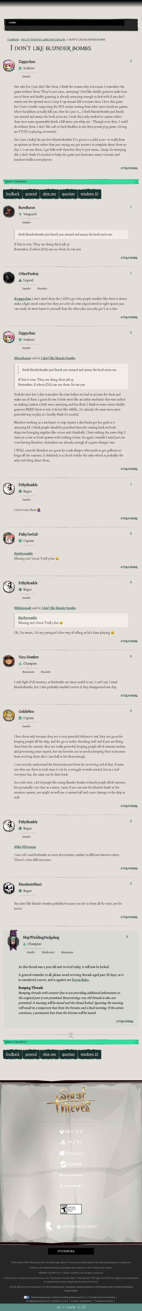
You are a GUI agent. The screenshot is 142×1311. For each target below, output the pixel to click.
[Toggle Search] (11, 28)
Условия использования (102, 1297)
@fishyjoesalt (22, 608)
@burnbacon (22, 358)
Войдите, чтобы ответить (16, 182)
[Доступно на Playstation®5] (71, 1143)
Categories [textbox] (12, 23)
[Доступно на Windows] (71, 1154)
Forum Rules (80, 980)
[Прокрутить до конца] (83, 1307)
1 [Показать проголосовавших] (131, 207)
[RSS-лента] (5, 39)
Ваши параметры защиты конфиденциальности (58, 1297)
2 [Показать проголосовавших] (131, 61)
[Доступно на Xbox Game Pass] (71, 1176)
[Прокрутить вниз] (79, 1307)
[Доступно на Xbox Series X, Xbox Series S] (71, 1132)
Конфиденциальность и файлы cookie (47, 1301)
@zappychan (22, 299)
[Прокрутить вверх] (63, 1307)
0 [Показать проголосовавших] (131, 332)
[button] (65, 23)
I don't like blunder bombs (58, 358)
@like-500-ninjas (25, 847)
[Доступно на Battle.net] (71, 1186)
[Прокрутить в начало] (58, 1307)
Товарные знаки (104, 1301)
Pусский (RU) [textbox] (66, 1251)
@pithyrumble (23, 553)
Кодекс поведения (81, 1301)
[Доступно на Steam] (71, 1165)
